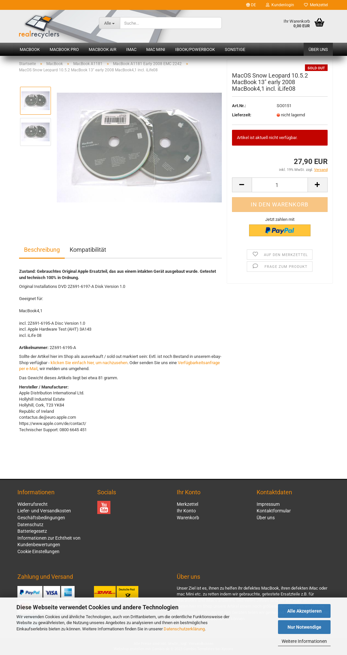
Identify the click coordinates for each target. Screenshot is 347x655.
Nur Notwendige (304, 627)
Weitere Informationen (304, 641)
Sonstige (235, 49)
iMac (131, 49)
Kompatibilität (88, 249)
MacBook (30, 49)
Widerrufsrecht (32, 504)
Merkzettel (316, 5)
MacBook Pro (64, 49)
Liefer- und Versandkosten (44, 510)
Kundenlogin (280, 5)
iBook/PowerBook (195, 49)
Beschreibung (42, 249)
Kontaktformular (274, 510)
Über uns (318, 49)
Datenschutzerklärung (184, 628)
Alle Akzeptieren (304, 611)
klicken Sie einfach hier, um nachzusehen (89, 362)
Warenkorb (188, 517)
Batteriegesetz (32, 531)
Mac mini (155, 49)
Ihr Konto (186, 510)
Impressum (268, 504)
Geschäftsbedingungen (41, 517)
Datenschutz (30, 524)
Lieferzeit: (241, 116)
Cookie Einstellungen (38, 551)
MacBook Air (102, 49)
